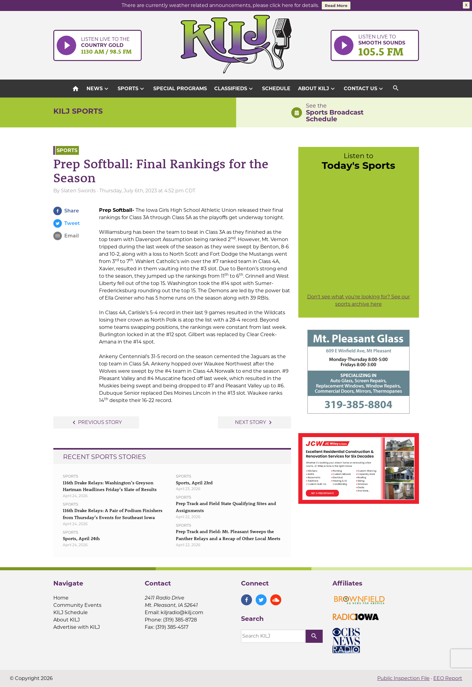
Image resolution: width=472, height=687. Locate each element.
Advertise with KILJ (76, 627)
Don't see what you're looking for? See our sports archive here (358, 300)
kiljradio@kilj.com (182, 612)
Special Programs (180, 88)
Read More (336, 5)
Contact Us (364, 88)
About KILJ (317, 88)
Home (61, 598)
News (98, 88)
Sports (132, 88)
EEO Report (447, 678)
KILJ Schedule (70, 612)
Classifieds (234, 88)
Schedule (276, 88)
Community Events (77, 605)
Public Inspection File (403, 678)
